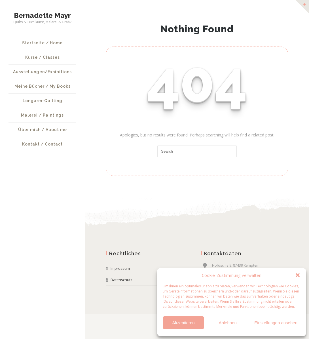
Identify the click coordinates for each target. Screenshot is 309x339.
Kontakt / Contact (42, 144)
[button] (297, 275)
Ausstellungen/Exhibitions (42, 72)
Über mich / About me (42, 129)
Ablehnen (227, 322)
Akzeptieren (183, 322)
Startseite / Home (42, 43)
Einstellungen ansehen (275, 322)
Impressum (120, 268)
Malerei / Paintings (42, 115)
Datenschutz (121, 279)
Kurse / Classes (42, 57)
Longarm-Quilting (42, 100)
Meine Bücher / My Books (42, 86)
